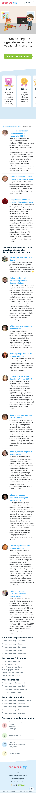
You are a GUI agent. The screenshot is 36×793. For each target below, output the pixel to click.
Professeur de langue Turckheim (14, 710)
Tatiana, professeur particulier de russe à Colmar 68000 (19, 593)
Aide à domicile (14, 726)
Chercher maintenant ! (18, 56)
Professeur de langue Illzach (12, 650)
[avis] (18, 785)
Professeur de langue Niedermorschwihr (16, 700)
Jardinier (12, 724)
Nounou (12, 742)
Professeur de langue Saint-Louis (14, 647)
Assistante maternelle (17, 744)
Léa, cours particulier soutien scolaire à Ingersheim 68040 (19, 133)
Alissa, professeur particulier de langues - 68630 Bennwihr (19, 497)
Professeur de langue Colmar (12, 644)
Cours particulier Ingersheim (12, 692)
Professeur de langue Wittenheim (14, 653)
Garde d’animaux (15, 753)
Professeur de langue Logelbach (14, 713)
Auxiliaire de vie (15, 735)
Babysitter (13, 747)
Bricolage (12, 729)
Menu (29, 3)
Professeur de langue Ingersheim (14, 686)
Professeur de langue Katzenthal (14, 704)
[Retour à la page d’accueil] (9, 3)
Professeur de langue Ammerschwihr (15, 707)
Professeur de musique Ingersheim (14, 689)
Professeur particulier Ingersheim (14, 683)
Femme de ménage (16, 722)
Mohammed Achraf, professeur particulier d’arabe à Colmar (19, 280)
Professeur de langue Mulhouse (13, 641)
